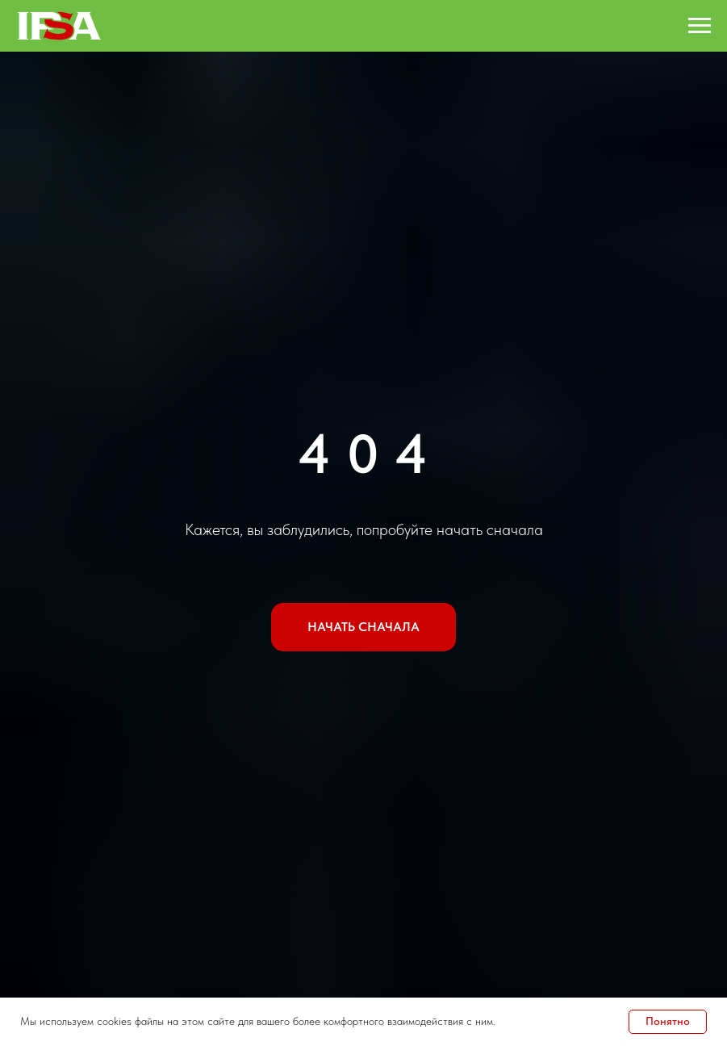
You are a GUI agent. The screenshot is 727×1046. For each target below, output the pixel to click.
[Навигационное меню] (699, 26)
